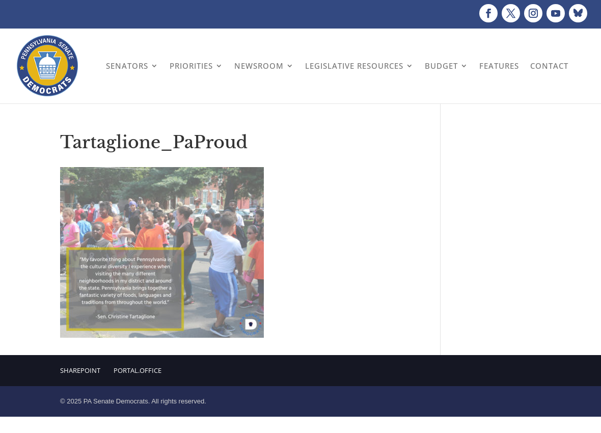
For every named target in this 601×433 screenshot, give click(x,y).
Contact (549, 66)
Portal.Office (137, 370)
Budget (441, 66)
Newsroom (259, 66)
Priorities (191, 66)
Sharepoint (80, 370)
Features (499, 66)
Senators (127, 66)
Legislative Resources (354, 66)
